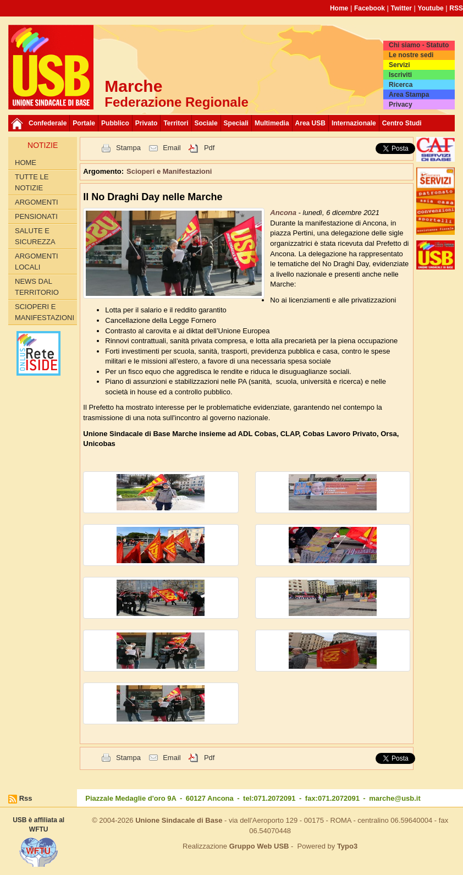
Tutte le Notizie (31, 182)
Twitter (401, 8)
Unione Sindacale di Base (178, 820)
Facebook (369, 8)
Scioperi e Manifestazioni (44, 312)
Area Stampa (409, 94)
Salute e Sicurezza (35, 236)
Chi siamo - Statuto (419, 45)
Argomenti (36, 202)
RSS (456, 8)
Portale (84, 123)
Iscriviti (400, 75)
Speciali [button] (236, 123)
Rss (25, 798)
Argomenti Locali (36, 261)
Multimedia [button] (272, 123)
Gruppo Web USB (259, 846)
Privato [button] (146, 123)
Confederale (48, 123)
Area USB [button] (310, 123)
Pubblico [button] (115, 123)
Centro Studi (402, 123)
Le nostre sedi (411, 55)
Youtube (431, 8)
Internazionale (354, 123)
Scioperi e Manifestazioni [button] (169, 171)
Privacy (400, 104)
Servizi (399, 65)
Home (339, 8)
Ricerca (400, 85)
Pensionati (36, 216)
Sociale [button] (206, 123)
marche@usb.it (395, 798)
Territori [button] (175, 123)
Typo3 (347, 846)
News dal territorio (37, 286)
